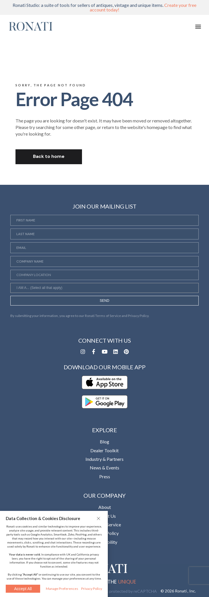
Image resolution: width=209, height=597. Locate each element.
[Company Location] (104, 275)
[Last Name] (104, 234)
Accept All (23, 588)
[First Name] (104, 220)
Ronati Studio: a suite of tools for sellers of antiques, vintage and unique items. (104, 7)
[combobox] (104, 288)
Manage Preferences (62, 588)
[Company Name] (104, 261)
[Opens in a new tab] (82, 351)
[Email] (104, 247)
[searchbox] (104, 288)
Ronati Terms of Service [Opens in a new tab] (103, 316)
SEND (104, 301)
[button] (99, 518)
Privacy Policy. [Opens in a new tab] (138, 316)
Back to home (49, 156)
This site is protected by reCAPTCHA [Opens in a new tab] (123, 591)
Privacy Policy (91, 588)
